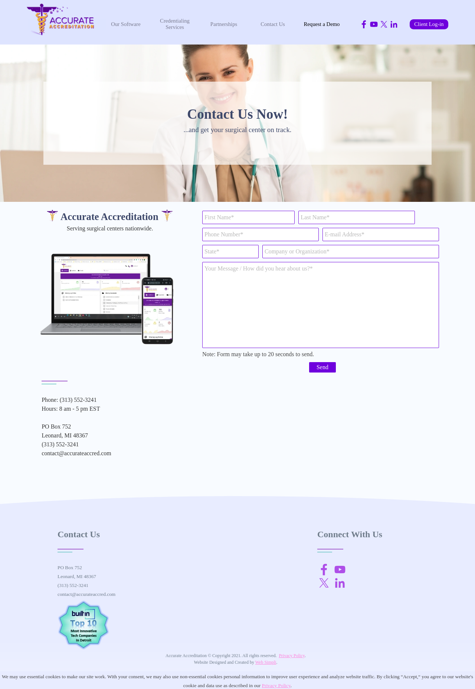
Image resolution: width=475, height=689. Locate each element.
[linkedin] (394, 24)
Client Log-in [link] (428, 24)
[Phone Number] (260, 234)
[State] (230, 251)
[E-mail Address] (380, 234)
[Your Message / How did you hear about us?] (320, 305)
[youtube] (374, 24)
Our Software (125, 24)
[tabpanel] (237, 119)
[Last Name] (356, 217)
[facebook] (363, 24)
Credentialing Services (175, 24)
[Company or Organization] (350, 251)
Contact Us (273, 24)
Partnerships (223, 24)
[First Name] (248, 217)
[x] (384, 24)
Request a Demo (322, 24)
